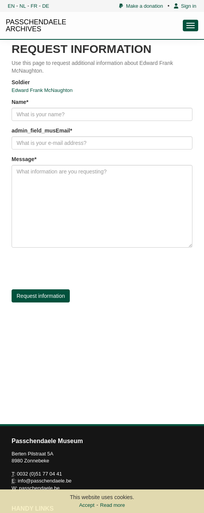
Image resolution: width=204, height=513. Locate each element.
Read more (112, 505)
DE (45, 6)
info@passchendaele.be (45, 481)
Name (19, 102)
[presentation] (70, 268)
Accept (86, 505)
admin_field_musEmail (41, 130)
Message (23, 159)
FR (34, 6)
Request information (41, 296)
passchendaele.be (39, 488)
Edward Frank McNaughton (42, 90)
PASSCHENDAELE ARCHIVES (36, 25)
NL (23, 6)
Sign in (185, 6)
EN (11, 6)
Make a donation (141, 6)
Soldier (21, 82)
